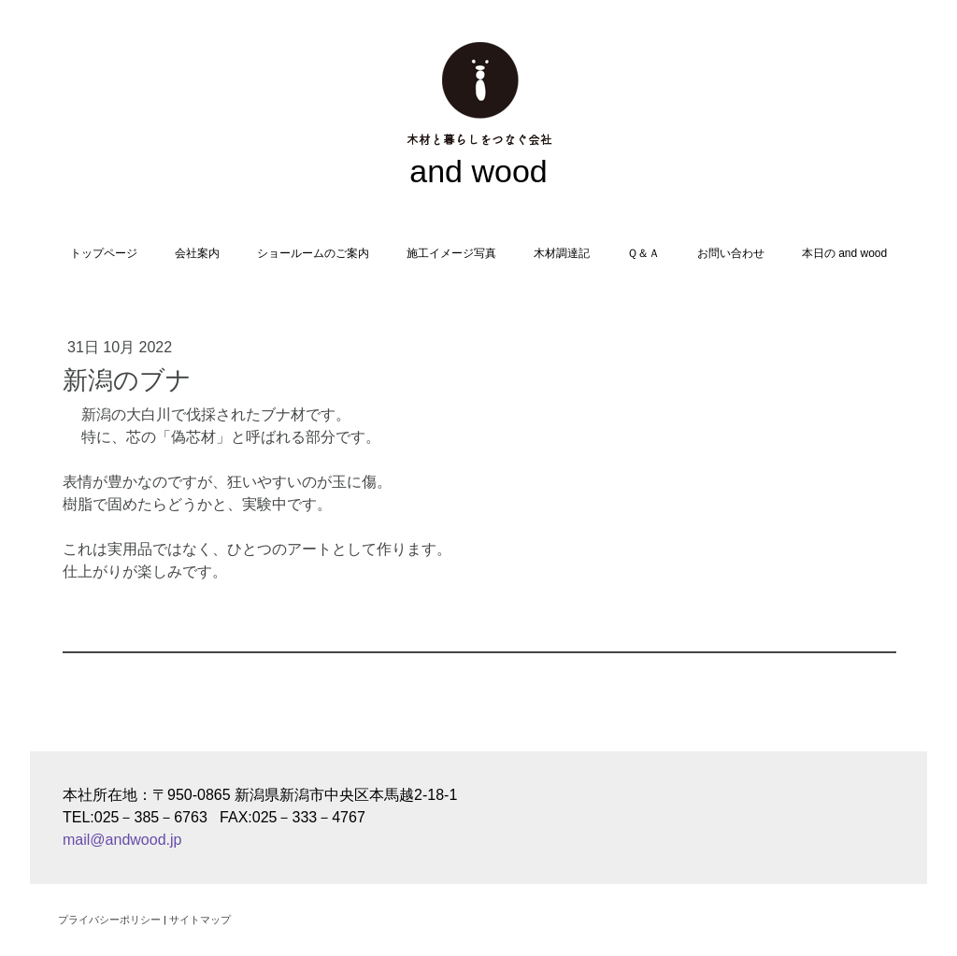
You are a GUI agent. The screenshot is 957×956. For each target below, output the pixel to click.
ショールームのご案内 (313, 253)
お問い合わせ (730, 253)
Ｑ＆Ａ (643, 253)
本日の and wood (844, 253)
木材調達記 (562, 253)
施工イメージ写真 (451, 253)
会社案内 (197, 253)
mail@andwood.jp (122, 840)
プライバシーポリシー (109, 919)
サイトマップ (200, 919)
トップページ (103, 253)
